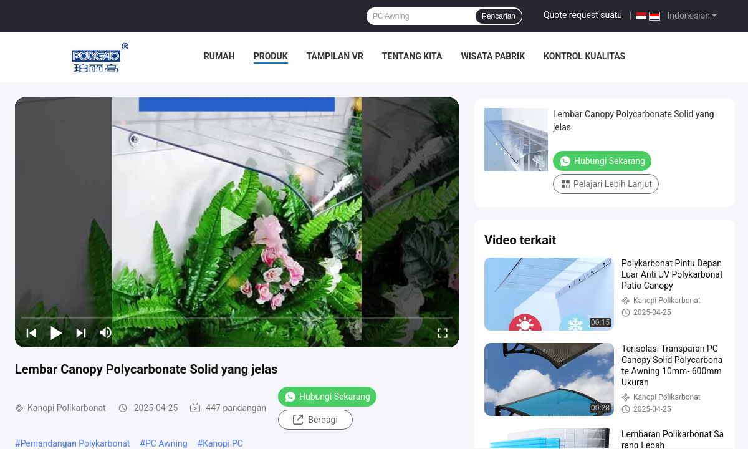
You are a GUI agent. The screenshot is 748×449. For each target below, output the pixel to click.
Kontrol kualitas (584, 56)
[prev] (31, 332)
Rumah (219, 56)
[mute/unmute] (106, 332)
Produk (271, 56)
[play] (236, 222)
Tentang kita (412, 56)
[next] (81, 332)
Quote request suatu (583, 15)
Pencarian (498, 16)
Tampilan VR (335, 56)
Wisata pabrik (493, 56)
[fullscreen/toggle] (442, 332)
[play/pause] (56, 332)
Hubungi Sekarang (327, 396)
